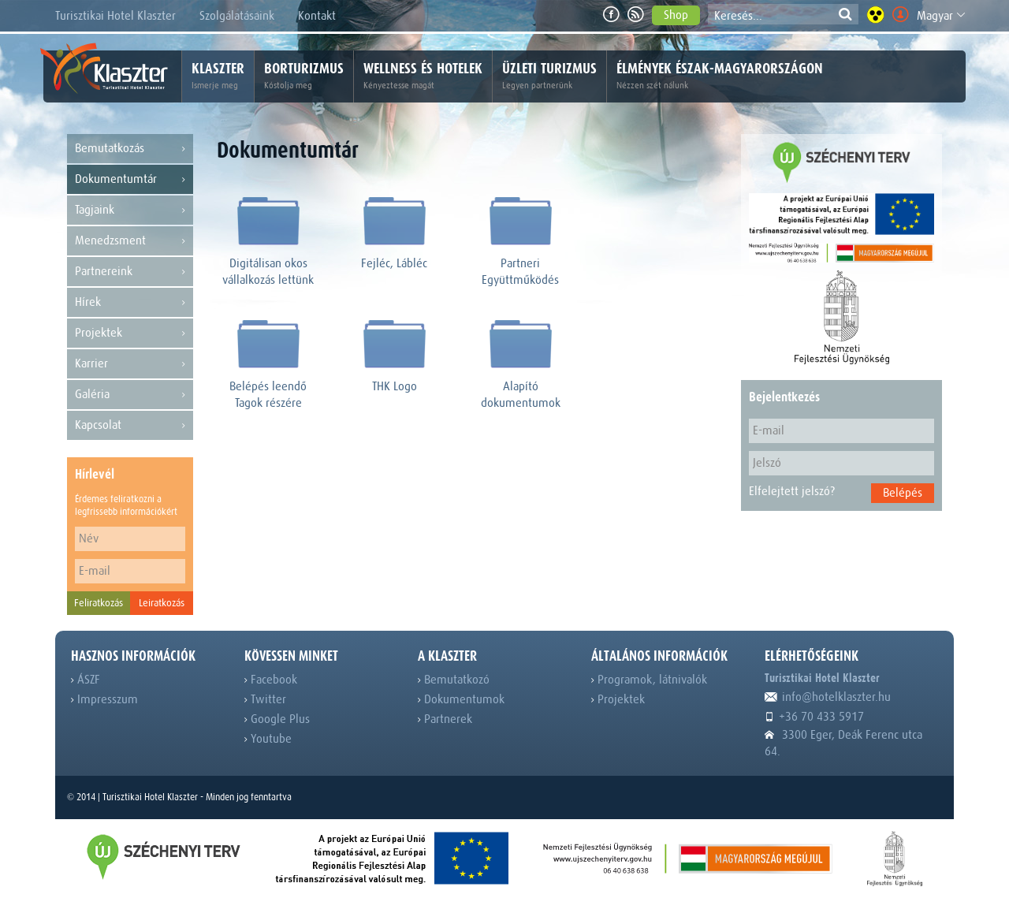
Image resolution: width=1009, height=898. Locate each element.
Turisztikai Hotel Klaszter (115, 15)
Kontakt (317, 15)
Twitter (265, 699)
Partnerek (445, 719)
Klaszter (218, 76)
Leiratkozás (161, 603)
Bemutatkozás (130, 148)
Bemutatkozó (454, 679)
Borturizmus (304, 76)
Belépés (902, 492)
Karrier (130, 363)
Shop (676, 15)
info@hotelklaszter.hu (828, 697)
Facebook (270, 679)
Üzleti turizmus (549, 76)
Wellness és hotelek (422, 76)
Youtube (268, 738)
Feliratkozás (98, 603)
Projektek (130, 333)
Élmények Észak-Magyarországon (719, 76)
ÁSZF (85, 679)
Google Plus (277, 719)
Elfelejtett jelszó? (792, 491)
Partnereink (130, 271)
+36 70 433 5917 (814, 716)
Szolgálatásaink (236, 15)
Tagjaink (130, 210)
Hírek (130, 302)
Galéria (130, 394)
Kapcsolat (130, 425)
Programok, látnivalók (649, 679)
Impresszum (104, 699)
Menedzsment (130, 240)
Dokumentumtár (130, 179)
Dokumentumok (461, 699)
